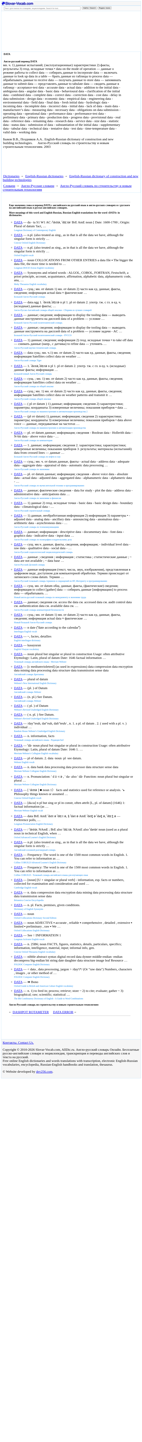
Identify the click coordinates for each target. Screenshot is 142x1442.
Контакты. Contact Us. (18, 1405)
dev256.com (44, 1434)
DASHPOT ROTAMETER (31, 1012)
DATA (18, 222)
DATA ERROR (63, 1012)
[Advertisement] (71, 31)
